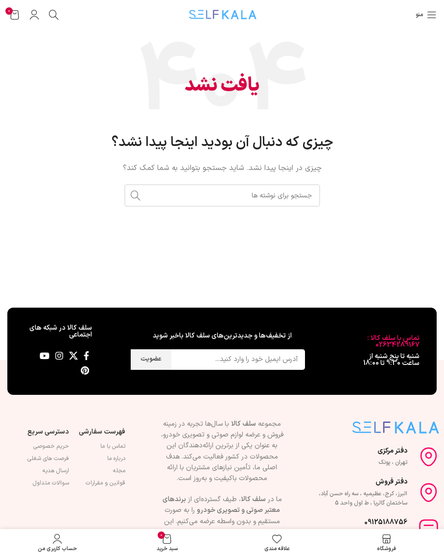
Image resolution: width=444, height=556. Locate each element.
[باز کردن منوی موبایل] (426, 14)
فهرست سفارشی (102, 432)
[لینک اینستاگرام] (59, 355)
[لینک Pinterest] (85, 370)
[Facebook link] (86, 355)
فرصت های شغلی (48, 458)
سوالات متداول (51, 483)
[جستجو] (54, 14)
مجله (119, 470)
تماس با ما (112, 446)
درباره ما (116, 458)
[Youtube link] (44, 355)
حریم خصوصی (51, 446)
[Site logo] (222, 14)
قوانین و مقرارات (105, 483)
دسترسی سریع (48, 432)
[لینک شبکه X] (73, 355)
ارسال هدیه (56, 470)
